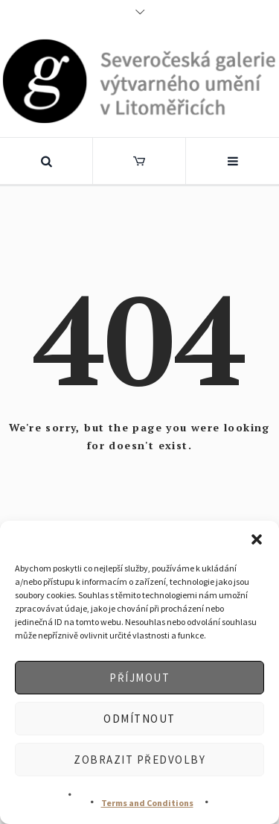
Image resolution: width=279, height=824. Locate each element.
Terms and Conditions (147, 802)
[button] (256, 539)
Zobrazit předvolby (139, 759)
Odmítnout (139, 719)
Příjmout (139, 678)
